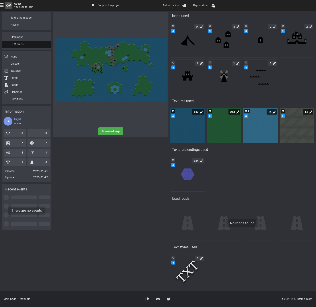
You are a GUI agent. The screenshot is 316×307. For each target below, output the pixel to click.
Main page (10, 299)
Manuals (25, 299)
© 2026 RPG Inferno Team (296, 299)
